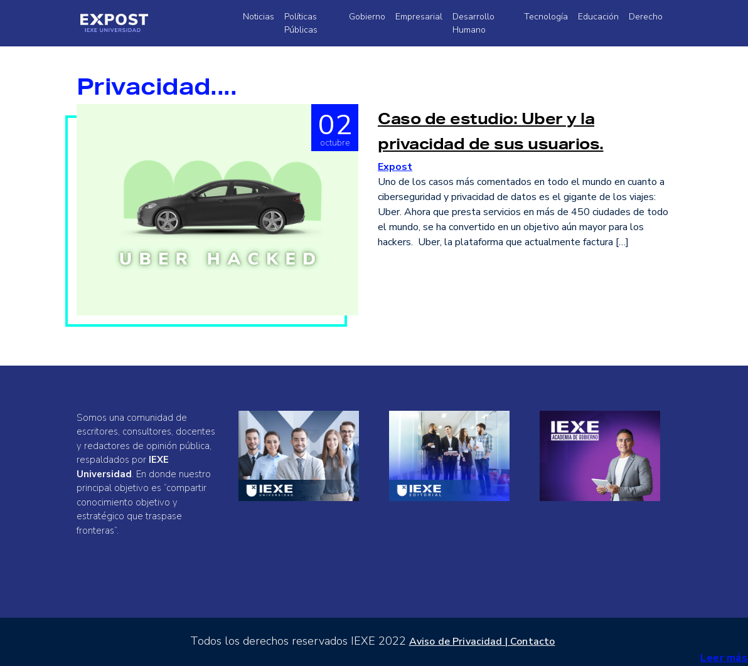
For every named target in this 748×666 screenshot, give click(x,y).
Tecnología (546, 17)
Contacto (532, 641)
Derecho (646, 17)
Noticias (258, 17)
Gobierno (367, 17)
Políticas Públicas (301, 23)
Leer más (723, 658)
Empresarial (418, 17)
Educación (598, 17)
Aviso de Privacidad (456, 641)
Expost (395, 167)
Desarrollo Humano (473, 23)
